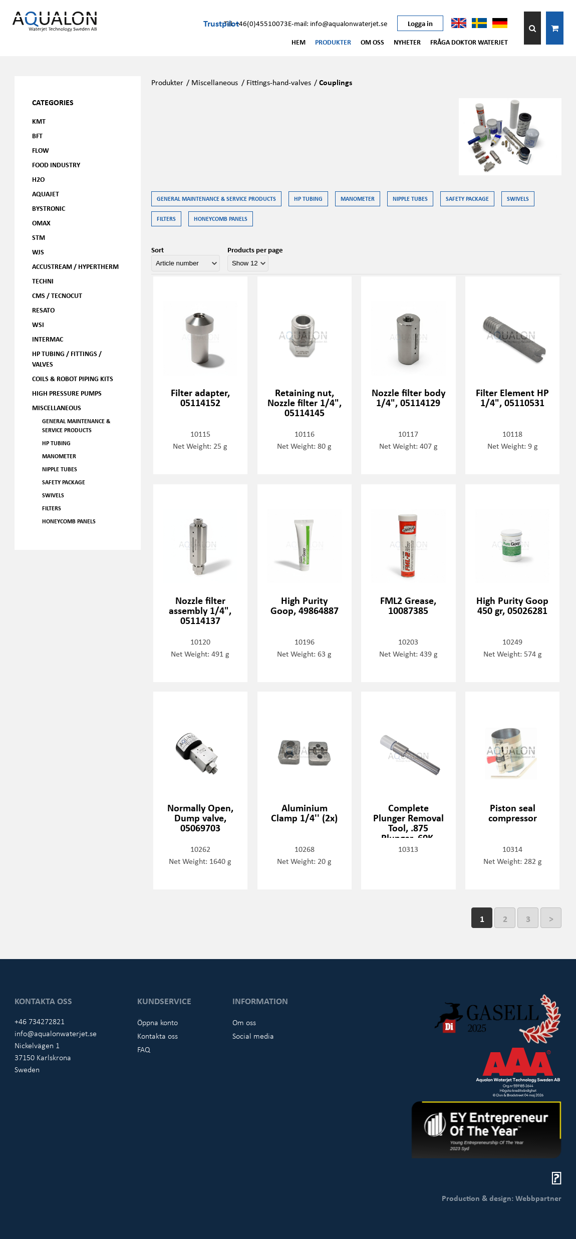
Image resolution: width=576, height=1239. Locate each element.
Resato (43, 310)
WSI (38, 324)
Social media (253, 1035)
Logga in (420, 23)
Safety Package (63, 482)
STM (38, 237)
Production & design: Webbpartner (501, 1197)
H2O (38, 179)
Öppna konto (157, 1022)
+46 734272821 (40, 1021)
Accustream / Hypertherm (75, 266)
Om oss (372, 42)
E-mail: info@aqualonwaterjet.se (337, 23)
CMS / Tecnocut (57, 295)
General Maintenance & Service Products (76, 425)
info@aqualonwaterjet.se (56, 1033)
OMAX (41, 222)
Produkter (333, 42)
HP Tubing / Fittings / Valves (67, 359)
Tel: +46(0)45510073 (256, 23)
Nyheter (407, 42)
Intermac (47, 339)
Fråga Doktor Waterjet (469, 42)
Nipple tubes (59, 469)
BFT (37, 135)
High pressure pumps (67, 393)
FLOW (40, 150)
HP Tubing (56, 443)
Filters (51, 508)
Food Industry (56, 164)
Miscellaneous (56, 407)
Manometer (59, 456)
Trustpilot (221, 23)
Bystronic (48, 208)
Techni (43, 280)
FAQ (143, 1049)
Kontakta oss (157, 1035)
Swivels (53, 495)
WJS (38, 251)
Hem (299, 42)
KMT (39, 121)
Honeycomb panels (69, 521)
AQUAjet (45, 193)
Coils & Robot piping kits (72, 378)
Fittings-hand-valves (278, 82)
